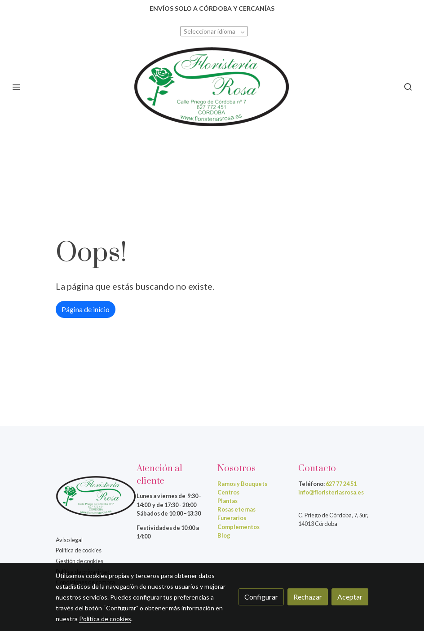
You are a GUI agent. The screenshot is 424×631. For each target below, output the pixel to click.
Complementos (238, 526)
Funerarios (231, 517)
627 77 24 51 (341, 483)
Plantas (227, 500)
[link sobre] (91, 498)
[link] (212, 86)
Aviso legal (69, 539)
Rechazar (307, 596)
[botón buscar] (408, 86)
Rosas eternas (236, 509)
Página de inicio (86, 309)
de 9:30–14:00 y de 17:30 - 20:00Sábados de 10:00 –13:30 (169, 504)
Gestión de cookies (79, 561)
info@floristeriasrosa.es (331, 492)
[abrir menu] (16, 86)
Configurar (261, 596)
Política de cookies (79, 550)
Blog (223, 535)
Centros (228, 492)
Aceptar (349, 596)
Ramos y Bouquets (242, 483)
